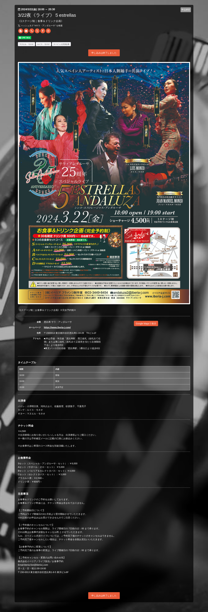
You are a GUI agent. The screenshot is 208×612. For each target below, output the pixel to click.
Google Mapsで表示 (146, 323)
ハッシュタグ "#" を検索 (40, 25)
